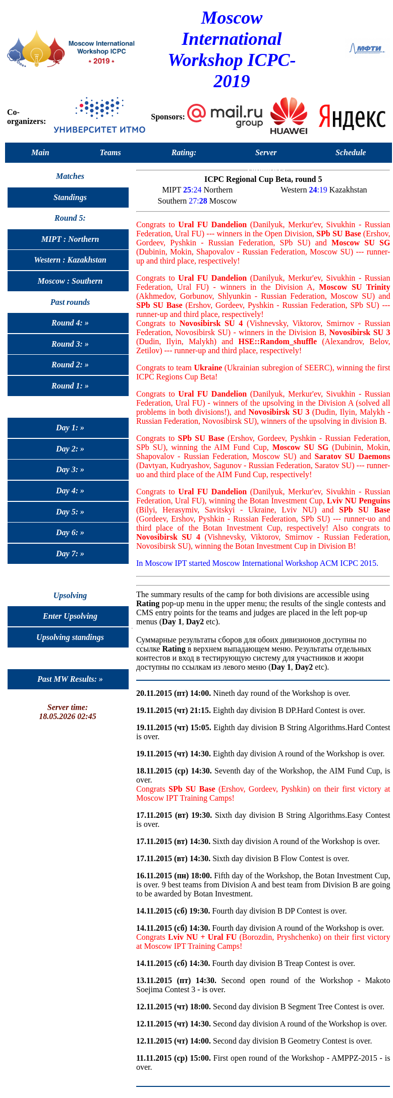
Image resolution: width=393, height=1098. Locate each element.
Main (40, 152)
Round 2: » (70, 364)
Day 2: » (70, 448)
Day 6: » (70, 532)
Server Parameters (266, 154)
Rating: (184, 152)
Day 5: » (70, 511)
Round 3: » (70, 344)
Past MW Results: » (70, 679)
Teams (110, 152)
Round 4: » (70, 322)
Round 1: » (70, 385)
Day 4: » (70, 490)
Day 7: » (70, 553)
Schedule (350, 152)
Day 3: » (70, 469)
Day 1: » (70, 427)
